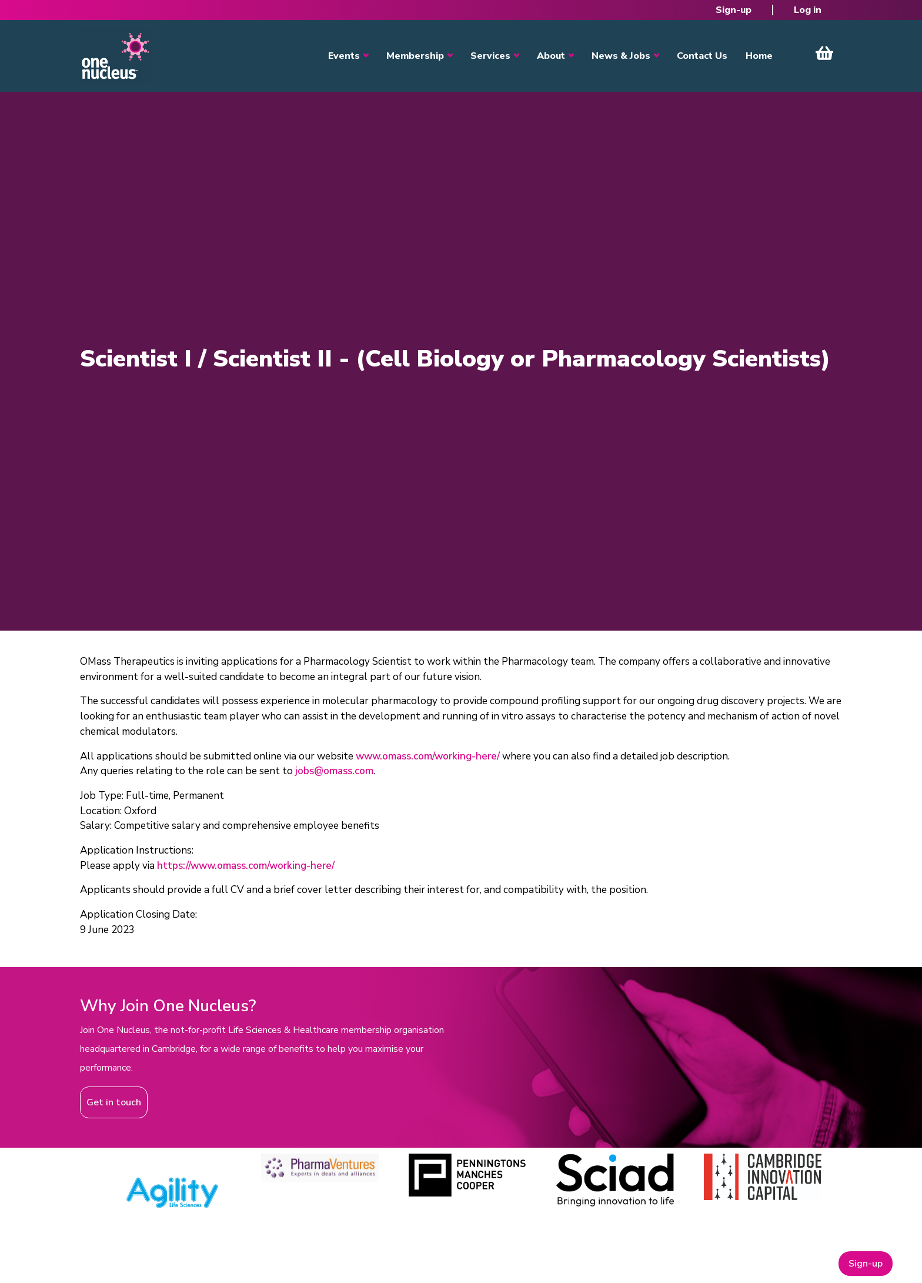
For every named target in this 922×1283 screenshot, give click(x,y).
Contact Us (702, 55)
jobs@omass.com (334, 771)
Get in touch (113, 1102)
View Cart (824, 53)
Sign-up (733, 10)
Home (759, 55)
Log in (807, 10)
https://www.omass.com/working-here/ (246, 865)
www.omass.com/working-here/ (428, 756)
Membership (415, 55)
